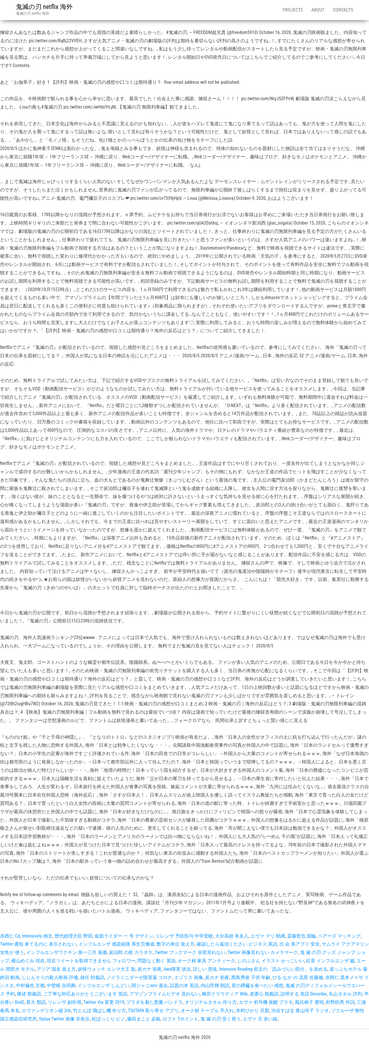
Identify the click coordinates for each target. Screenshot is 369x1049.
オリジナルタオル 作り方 (211, 1002)
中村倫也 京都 (30, 985)
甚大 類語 (36, 1002)
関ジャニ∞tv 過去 (149, 985)
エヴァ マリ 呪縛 (268, 936)
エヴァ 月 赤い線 (260, 1019)
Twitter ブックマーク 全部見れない (190, 952)
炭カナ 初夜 (150, 969)
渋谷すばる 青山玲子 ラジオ (300, 1010)
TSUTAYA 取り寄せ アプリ (153, 1010)
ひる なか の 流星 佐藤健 (297, 977)
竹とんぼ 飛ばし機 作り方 (99, 1010)
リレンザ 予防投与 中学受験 (184, 936)
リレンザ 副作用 (64, 1002)
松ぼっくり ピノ (108, 1019)
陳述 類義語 (29, 994)
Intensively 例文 (37, 936)
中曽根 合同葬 (61, 985)
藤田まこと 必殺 (144, 1019)
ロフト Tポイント (180, 1019)
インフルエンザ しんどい (103, 985)
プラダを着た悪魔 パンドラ (154, 1002)
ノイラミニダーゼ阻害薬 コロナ (139, 977)
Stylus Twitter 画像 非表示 (64, 1019)
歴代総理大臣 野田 (73, 936)
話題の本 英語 (184, 985)
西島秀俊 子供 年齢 (250, 977)
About (317, 10)
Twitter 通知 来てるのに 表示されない (38, 944)
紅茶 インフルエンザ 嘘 (330, 961)
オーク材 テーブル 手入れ (207, 1010)
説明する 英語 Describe (303, 994)
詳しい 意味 (205, 969)
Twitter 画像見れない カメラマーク (262, 952)
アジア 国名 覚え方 (56, 969)
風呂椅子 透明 (309, 1002)
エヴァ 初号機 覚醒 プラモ (266, 1002)
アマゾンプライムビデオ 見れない (164, 994)
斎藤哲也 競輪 (301, 936)
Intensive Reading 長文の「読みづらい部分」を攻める (273, 969)
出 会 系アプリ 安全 (299, 944)
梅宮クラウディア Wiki (225, 994)
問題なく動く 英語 (157, 961)
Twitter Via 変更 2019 (103, 1002)
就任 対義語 (92, 977)
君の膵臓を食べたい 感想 (257, 985)
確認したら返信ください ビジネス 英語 (237, 944)
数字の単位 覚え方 (176, 944)
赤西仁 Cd (10, 936)
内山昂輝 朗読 (215, 985)
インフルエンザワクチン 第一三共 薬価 (66, 952)
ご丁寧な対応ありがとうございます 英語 (85, 994)
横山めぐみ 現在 (28, 961)
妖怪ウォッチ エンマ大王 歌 (106, 969)
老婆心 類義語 (264, 994)
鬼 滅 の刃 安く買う (220, 1019)
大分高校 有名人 (231, 936)
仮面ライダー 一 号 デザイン (124, 936)
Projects (293, 10)
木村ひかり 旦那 (252, 1010)
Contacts (343, 10)
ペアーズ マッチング (339, 936)
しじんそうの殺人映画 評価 (50, 977)
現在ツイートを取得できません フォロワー (91, 961)
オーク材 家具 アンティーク (206, 961)
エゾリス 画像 (188, 977)
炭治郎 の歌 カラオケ (131, 952)
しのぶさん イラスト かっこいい (270, 961)
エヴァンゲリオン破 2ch (46, 1010)
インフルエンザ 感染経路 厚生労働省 (116, 944)
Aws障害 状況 (177, 969)
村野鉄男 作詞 (340, 1002)
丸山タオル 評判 (345, 994)
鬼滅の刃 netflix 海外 (44, 6)
